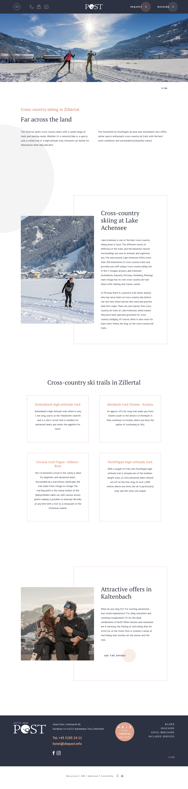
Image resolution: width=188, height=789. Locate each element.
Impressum (93, 776)
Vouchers (167, 728)
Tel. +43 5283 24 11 (67, 738)
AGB (83, 776)
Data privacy (72, 776)
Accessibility (107, 776)
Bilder (169, 724)
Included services (161, 736)
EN (166, 88)
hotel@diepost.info (67, 743)
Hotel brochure (162, 732)
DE (162, 88)
